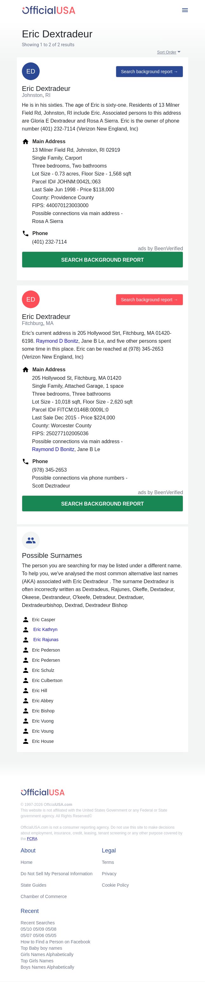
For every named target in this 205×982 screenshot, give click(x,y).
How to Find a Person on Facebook (55, 941)
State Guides (33, 885)
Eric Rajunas (40, 640)
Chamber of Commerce (44, 896)
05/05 (50, 935)
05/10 (26, 929)
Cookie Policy (115, 885)
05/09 (38, 929)
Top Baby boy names (41, 948)
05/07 (26, 935)
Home (26, 862)
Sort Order (166, 52)
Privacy (109, 873)
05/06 (38, 935)
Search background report (102, 260)
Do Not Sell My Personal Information (56, 873)
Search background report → (149, 71)
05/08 (50, 929)
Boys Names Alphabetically (47, 967)
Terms (108, 862)
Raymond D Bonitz (57, 341)
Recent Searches (38, 922)
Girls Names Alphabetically (47, 954)
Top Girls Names (37, 960)
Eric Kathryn (39, 630)
